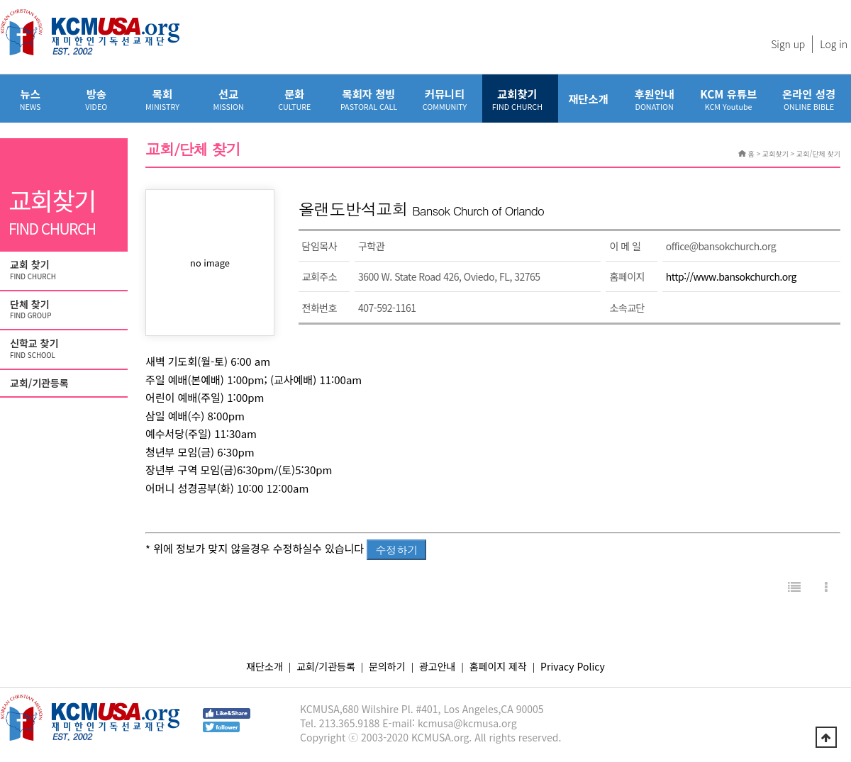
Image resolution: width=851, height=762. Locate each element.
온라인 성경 (809, 99)
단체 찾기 (65, 310)
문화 (294, 99)
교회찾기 (517, 99)
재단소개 (588, 98)
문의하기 (387, 666)
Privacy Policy (572, 666)
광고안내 (437, 666)
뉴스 (30, 99)
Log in (833, 44)
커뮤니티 (444, 99)
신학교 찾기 (65, 349)
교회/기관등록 (39, 383)
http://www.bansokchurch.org (731, 276)
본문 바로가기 (0, 0)
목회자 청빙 (369, 99)
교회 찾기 (65, 270)
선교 (228, 99)
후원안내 (654, 99)
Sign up (788, 44)
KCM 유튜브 (728, 99)
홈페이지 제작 (498, 666)
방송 (96, 99)
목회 (162, 99)
